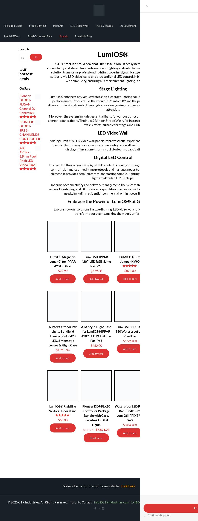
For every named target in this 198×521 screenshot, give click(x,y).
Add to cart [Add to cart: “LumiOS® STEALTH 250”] (163, 278)
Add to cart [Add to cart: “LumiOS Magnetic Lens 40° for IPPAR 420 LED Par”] (62, 279)
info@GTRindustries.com (111, 502)
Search (24, 49)
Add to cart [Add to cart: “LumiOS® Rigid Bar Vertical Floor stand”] (62, 428)
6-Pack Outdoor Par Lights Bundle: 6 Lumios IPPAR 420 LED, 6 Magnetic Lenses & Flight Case (62, 336)
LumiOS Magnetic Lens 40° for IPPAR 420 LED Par (63, 261)
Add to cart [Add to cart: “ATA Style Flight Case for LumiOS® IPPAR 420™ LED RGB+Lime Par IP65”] (96, 353)
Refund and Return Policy (173, 502)
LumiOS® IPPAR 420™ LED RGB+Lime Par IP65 (96, 261)
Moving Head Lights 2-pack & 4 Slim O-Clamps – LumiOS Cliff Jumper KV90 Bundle (163, 336)
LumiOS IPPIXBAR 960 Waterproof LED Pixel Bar (130, 331)
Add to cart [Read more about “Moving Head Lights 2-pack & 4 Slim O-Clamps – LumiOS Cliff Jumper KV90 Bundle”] (163, 358)
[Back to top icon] (181, 513)
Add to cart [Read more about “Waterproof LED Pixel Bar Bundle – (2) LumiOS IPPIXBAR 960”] (130, 433)
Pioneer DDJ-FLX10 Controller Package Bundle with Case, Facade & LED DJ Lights (96, 415)
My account (177, 9)
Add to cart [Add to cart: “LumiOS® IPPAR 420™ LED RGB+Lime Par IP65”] (96, 279)
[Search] (36, 57)
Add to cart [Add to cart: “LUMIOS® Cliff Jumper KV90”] (130, 278)
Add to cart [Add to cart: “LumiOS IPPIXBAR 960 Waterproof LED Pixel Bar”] (130, 349)
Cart (190, 9)
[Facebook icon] (95, 508)
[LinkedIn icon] (99, 508)
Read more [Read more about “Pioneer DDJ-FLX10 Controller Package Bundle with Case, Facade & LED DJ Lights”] (96, 438)
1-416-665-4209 (142, 502)
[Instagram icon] (102, 508)
